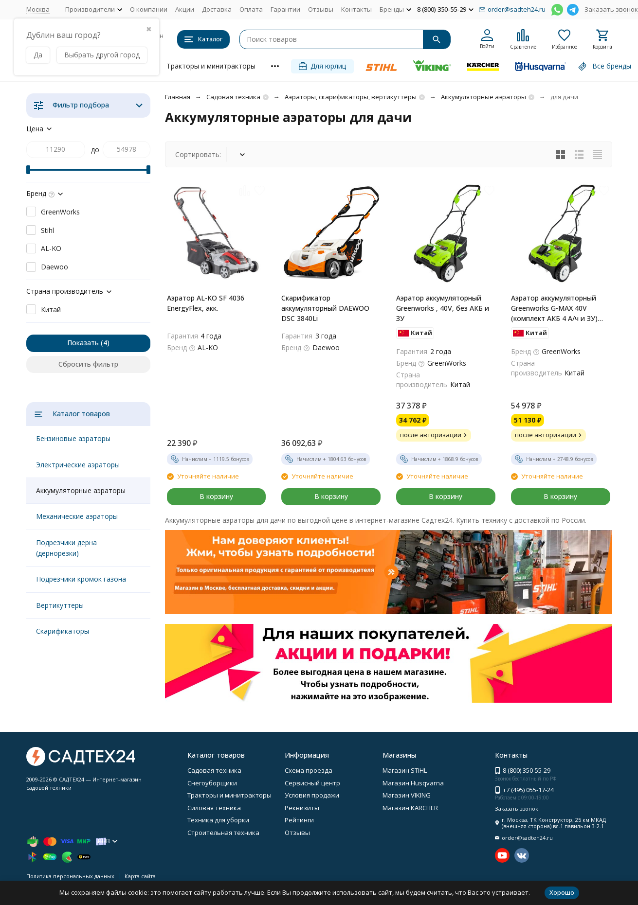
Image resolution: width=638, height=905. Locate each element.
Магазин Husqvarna (413, 783)
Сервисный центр (312, 783)
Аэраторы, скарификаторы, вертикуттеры (351, 96)
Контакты (356, 9)
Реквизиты (302, 807)
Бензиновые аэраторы (73, 438)
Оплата (251, 9)
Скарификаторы (62, 631)
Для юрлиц (322, 66)
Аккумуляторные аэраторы (483, 96)
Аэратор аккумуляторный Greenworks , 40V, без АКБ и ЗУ (442, 308)
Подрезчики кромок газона (81, 579)
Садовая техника (233, 96)
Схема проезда (308, 770)
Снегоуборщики (212, 783)
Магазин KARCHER (410, 807)
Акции (184, 9)
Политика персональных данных (70, 876)
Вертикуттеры (60, 605)
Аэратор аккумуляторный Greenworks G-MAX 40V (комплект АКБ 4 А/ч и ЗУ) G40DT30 (554, 308)
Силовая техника (214, 807)
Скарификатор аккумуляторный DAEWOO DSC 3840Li (325, 308)
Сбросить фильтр (88, 364)
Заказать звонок (611, 9)
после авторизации (434, 434)
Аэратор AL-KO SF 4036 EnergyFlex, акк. (205, 303)
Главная (177, 96)
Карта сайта (140, 876)
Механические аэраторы (77, 516)
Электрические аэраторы (78, 464)
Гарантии (285, 9)
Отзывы (320, 9)
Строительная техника (223, 832)
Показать (83, 342)
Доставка (217, 9)
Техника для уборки (218, 820)
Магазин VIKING (407, 795)
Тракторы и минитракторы (210, 66)
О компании (148, 9)
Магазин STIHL (405, 770)
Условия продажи (312, 795)
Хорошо (561, 892)
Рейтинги (299, 820)
